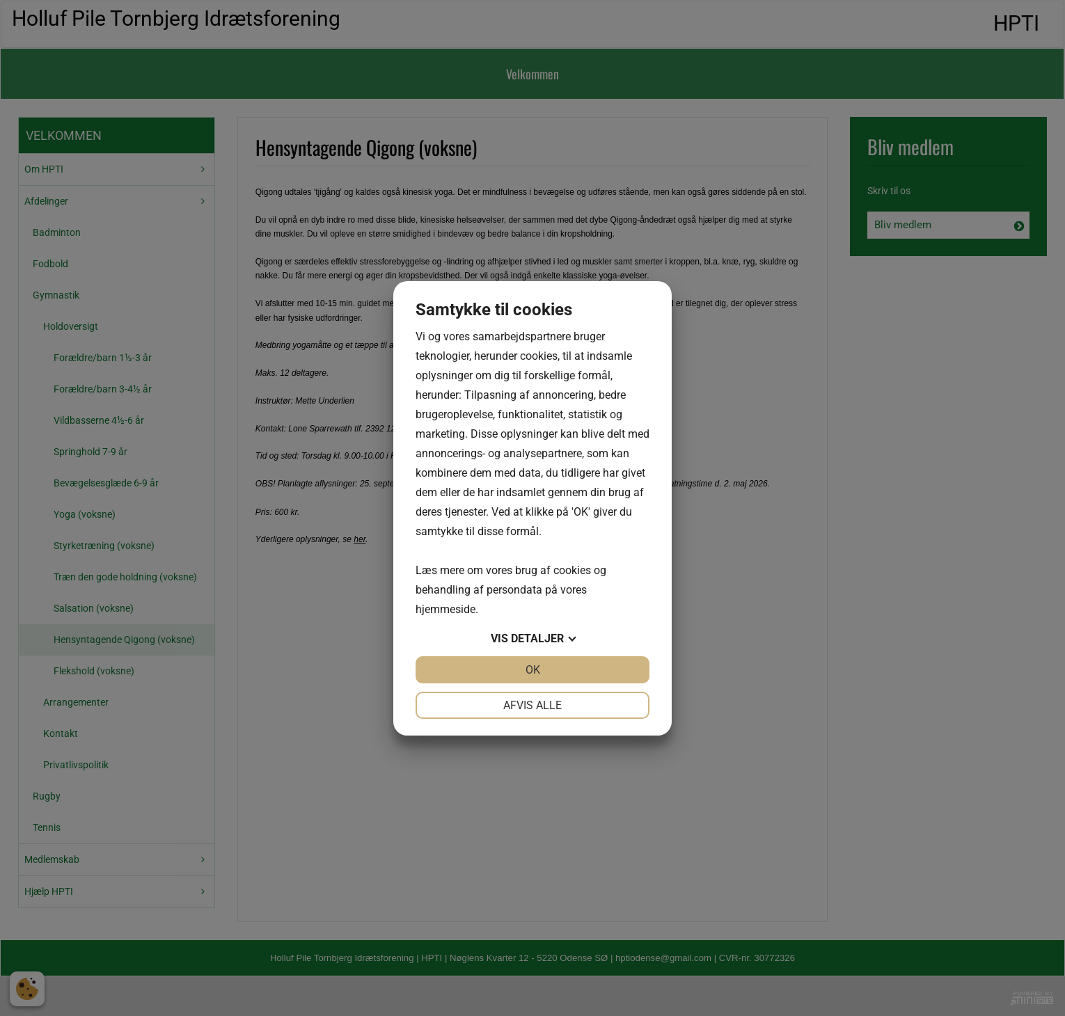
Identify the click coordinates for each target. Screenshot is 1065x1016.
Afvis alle (532, 705)
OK (533, 669)
